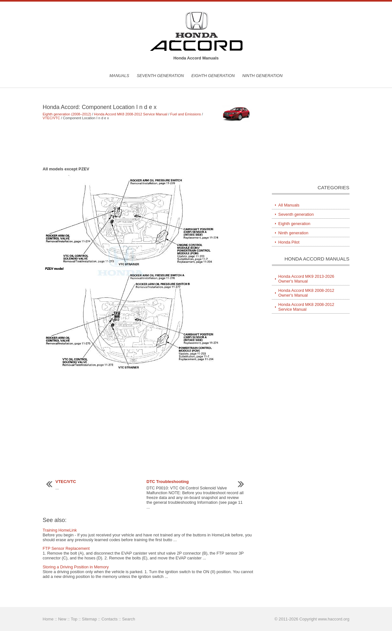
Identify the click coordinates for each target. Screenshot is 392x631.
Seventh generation (160, 75)
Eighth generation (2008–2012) (67, 114)
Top (74, 619)
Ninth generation (262, 75)
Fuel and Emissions (185, 114)
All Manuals (288, 205)
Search (128, 619)
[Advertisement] (148, 143)
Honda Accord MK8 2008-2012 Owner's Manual (306, 293)
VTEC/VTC (51, 118)
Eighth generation (213, 75)
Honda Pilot (288, 242)
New (62, 619)
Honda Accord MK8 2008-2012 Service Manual (130, 114)
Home (48, 619)
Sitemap (89, 619)
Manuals (119, 75)
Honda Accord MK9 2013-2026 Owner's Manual (306, 279)
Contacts (110, 619)
